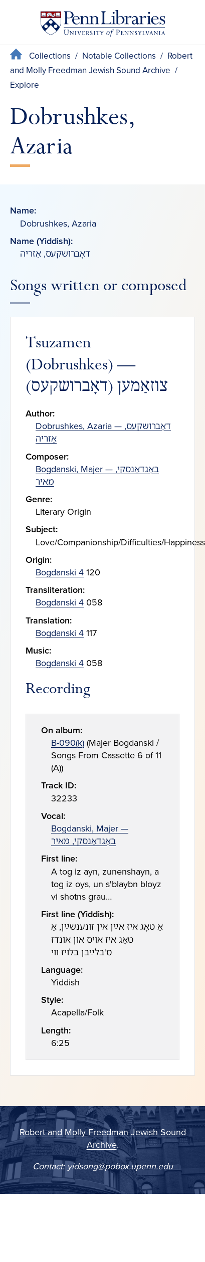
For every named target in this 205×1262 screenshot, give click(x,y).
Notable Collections (119, 56)
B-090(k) (67, 742)
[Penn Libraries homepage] (102, 25)
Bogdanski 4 (60, 572)
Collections (50, 56)
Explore (24, 85)
